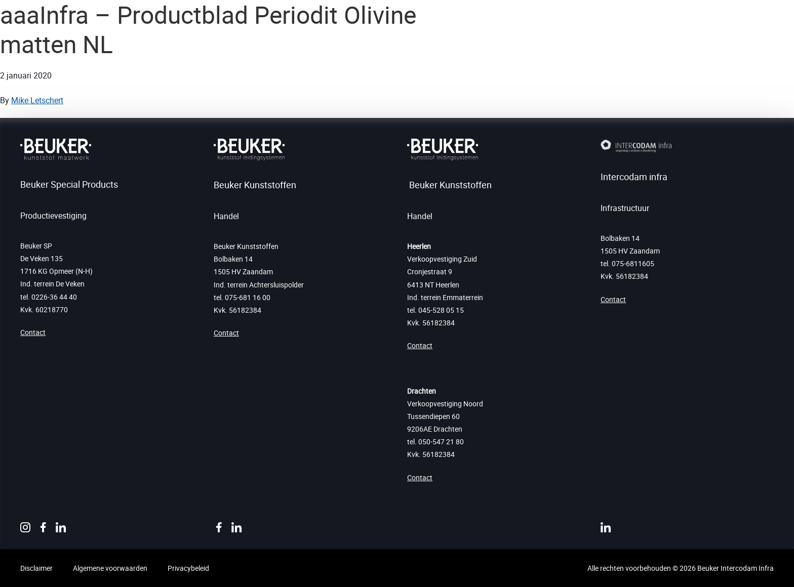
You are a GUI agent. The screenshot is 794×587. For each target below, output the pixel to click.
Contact (33, 332)
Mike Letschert (37, 100)
